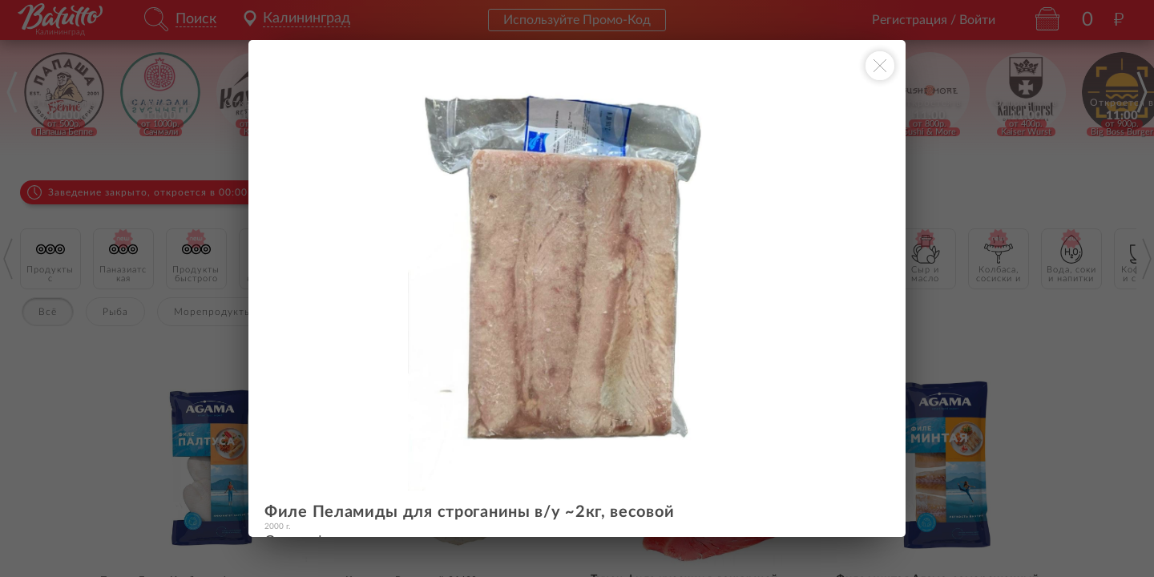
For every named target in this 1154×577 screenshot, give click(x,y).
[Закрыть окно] (880, 65)
